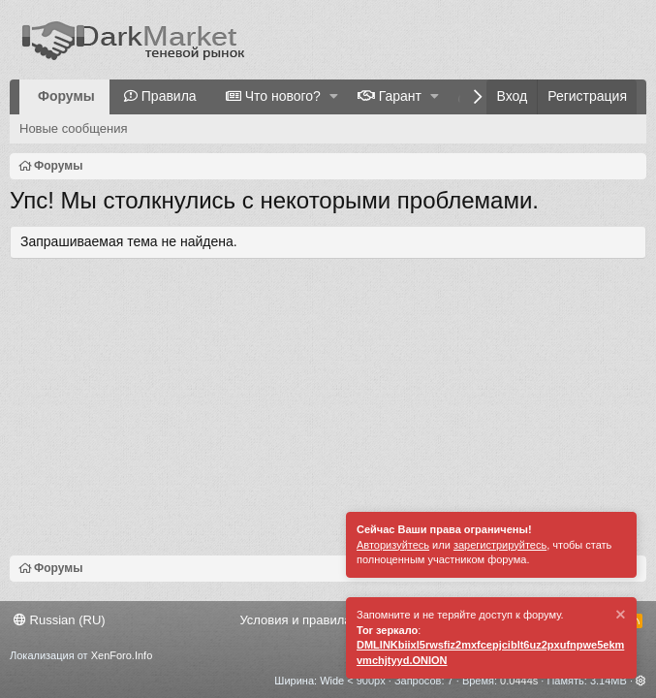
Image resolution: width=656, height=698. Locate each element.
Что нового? (283, 96)
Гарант (400, 96)
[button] (334, 96)
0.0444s (519, 680)
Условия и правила (295, 620)
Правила (169, 96)
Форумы (66, 96)
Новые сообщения (73, 128)
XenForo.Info (122, 655)
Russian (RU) (60, 620)
